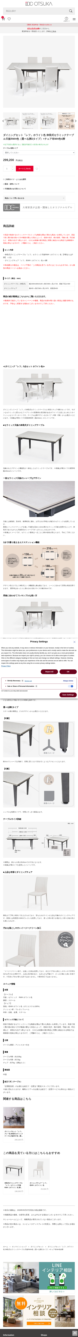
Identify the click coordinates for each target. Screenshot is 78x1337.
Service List (28, 681)
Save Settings (68, 695)
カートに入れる (24, 169)
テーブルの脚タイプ (10, 148)
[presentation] (2, 121)
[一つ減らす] (12, 170)
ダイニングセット (37, 1247)
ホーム (5, 1247)
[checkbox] (70, 686)
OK (68, 672)
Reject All (49, 672)
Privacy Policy (6, 666)
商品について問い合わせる (14, 198)
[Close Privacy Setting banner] (74, 642)
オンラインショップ (19, 1247)
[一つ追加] (12, 167)
